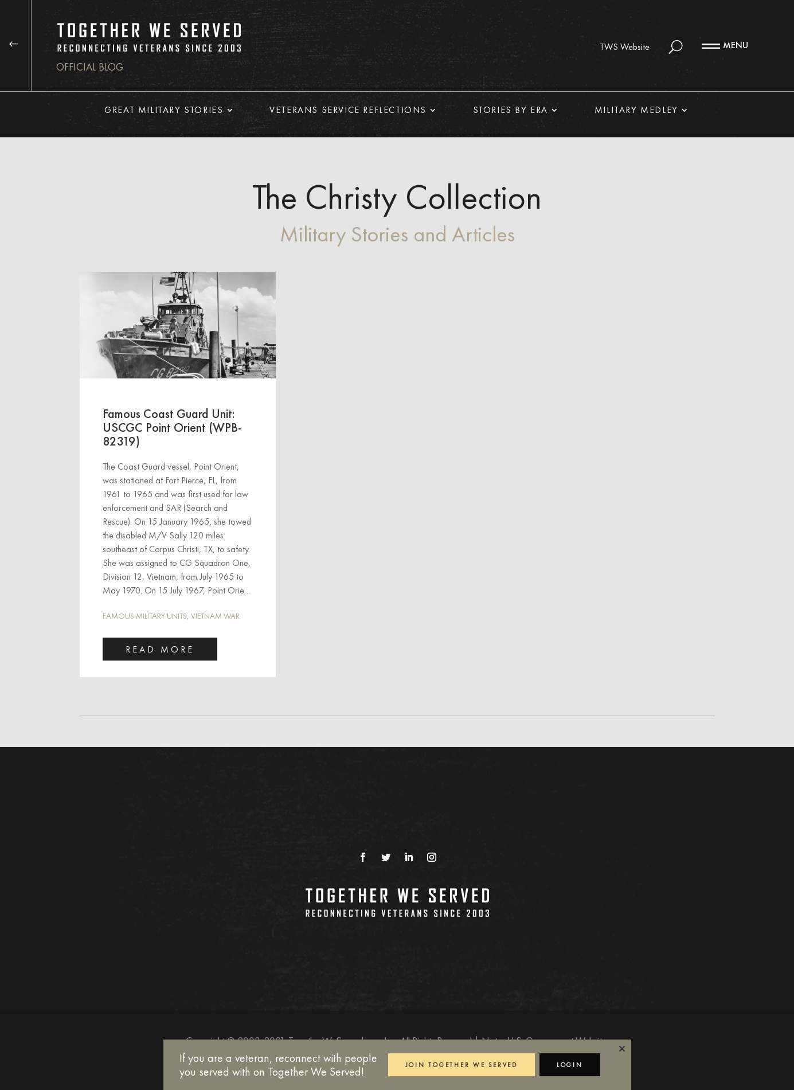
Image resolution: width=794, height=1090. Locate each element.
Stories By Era (510, 111)
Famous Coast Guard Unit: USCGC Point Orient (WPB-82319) (172, 427)
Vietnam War (215, 616)
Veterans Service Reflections (348, 111)
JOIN (461, 1065)
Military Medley (636, 111)
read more (160, 649)
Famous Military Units (145, 616)
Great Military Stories (163, 111)
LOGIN (570, 1065)
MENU (735, 45)
